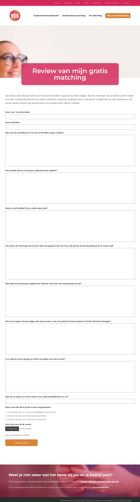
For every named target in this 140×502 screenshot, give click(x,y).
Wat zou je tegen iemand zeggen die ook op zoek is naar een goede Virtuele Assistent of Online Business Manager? (58, 320)
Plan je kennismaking (118, 15)
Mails (86, 3)
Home (57, 3)
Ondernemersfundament (46, 15)
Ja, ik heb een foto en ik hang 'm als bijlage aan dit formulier (31, 410)
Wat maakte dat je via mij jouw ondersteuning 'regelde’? (31, 169)
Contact (126, 3)
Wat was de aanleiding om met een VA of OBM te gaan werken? (34, 132)
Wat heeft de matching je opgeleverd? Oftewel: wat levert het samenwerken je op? (43, 282)
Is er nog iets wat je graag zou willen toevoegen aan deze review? (35, 358)
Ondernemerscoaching (73, 15)
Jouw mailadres (12, 122)
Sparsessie (68, 3)
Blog (78, 3)
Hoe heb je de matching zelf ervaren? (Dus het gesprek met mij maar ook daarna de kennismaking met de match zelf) (59, 245)
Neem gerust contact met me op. (100, 479)
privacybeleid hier (100, 485)
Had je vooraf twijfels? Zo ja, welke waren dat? (26, 207)
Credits (129, 498)
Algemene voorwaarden (104, 498)
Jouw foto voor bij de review (18, 423)
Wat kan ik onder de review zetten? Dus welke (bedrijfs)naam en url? (36, 396)
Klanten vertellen (112, 3)
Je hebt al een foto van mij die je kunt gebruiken (26, 414)
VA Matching (95, 15)
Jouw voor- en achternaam (17, 112)
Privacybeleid (120, 498)
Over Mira (97, 3)
